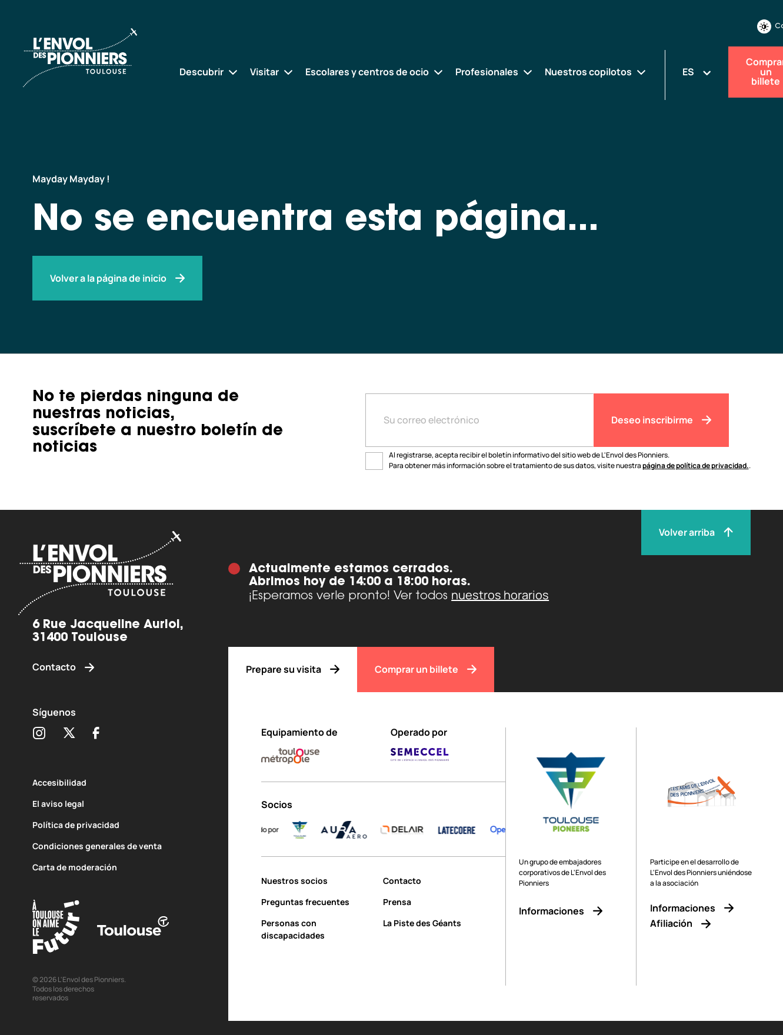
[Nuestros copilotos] (596, 72)
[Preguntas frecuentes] (317, 902)
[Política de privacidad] (113, 825)
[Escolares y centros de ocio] (374, 72)
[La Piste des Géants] (444, 923)
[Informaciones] (571, 911)
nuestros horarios (500, 595)
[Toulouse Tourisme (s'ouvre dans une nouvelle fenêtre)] (55, 929)
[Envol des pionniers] (117, 278)
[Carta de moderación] (113, 867)
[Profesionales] (494, 72)
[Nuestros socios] (317, 880)
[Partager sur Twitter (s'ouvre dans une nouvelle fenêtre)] (69, 734)
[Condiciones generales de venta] (113, 846)
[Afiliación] (702, 924)
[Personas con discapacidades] (317, 929)
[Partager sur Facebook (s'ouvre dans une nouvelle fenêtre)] (96, 734)
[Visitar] (272, 72)
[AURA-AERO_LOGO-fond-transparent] (363, 830)
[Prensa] (444, 902)
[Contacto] (113, 667)
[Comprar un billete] (425, 669)
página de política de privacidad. (695, 465)
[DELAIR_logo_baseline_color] (420, 830)
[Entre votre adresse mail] (479, 420)
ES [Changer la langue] (688, 71)
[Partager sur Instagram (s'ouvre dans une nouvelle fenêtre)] (38, 734)
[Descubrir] (209, 72)
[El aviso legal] (113, 803)
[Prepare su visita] (292, 669)
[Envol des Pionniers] (89, 58)
